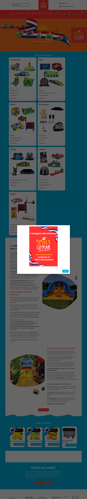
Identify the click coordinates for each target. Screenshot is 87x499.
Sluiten (64, 271)
